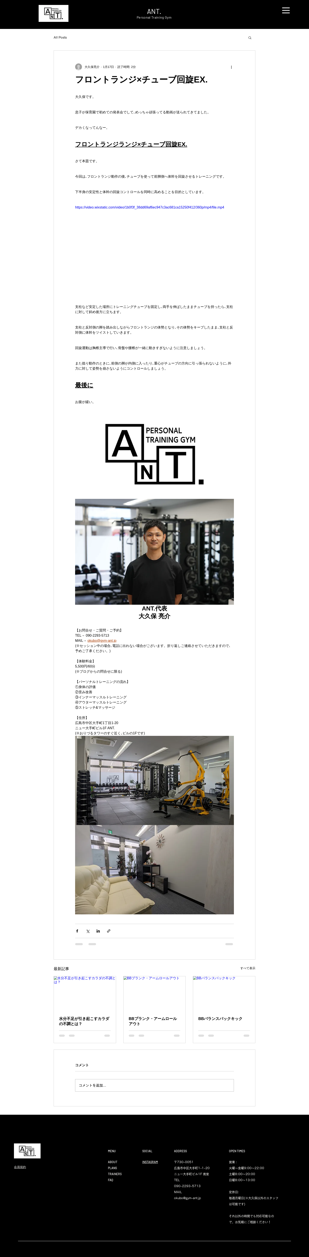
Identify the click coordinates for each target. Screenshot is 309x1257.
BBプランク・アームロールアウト (153, 1021)
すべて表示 (247, 968)
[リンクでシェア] (109, 931)
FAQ (110, 1180)
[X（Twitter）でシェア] (88, 931)
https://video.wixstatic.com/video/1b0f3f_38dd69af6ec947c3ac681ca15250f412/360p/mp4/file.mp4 (149, 207)
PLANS (112, 1168)
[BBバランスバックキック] (224, 993)
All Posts (60, 37)
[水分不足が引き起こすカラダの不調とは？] (85, 993)
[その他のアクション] (231, 66)
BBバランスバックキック (220, 1019)
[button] (286, 10)
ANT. (154, 11)
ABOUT (112, 1162)
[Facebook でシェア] (77, 931)
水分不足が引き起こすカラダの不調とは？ (84, 1021)
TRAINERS (115, 1174)
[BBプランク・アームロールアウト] (155, 993)
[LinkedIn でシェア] (98, 931)
